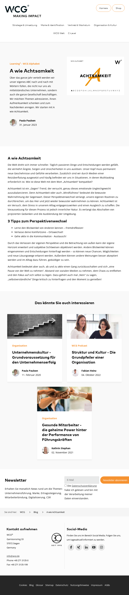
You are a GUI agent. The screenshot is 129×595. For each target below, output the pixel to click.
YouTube (94, 547)
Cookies (23, 585)
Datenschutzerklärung (84, 485)
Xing (78, 547)
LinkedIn (86, 547)
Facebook (71, 547)
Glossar (39, 585)
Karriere (103, 8)
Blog (31, 585)
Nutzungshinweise (79, 585)
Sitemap (49, 585)
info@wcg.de (13, 555)
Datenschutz (62, 585)
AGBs (107, 585)
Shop (118, 8)
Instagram (101, 547)
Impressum (96, 585)
